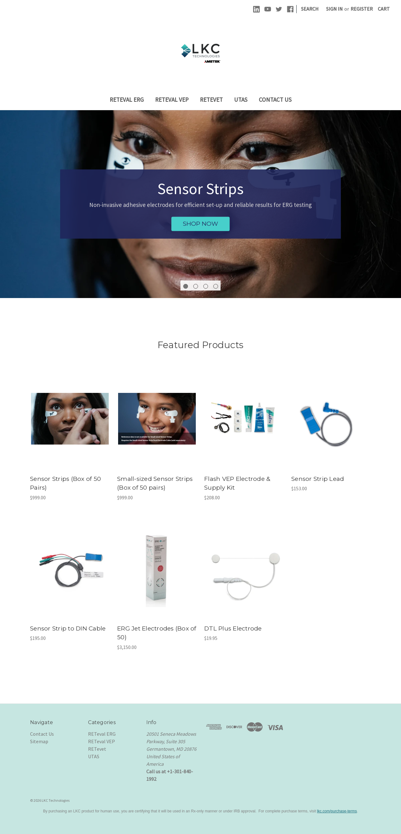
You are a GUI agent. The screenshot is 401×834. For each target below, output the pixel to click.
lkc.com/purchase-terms (337, 811)
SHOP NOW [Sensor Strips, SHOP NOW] (200, 223)
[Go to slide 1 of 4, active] (185, 286)
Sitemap (39, 741)
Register (362, 9)
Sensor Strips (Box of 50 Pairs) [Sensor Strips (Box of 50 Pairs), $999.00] (65, 483)
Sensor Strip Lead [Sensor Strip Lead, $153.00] (317, 478)
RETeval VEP (172, 99)
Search (310, 9)
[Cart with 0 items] (383, 9)
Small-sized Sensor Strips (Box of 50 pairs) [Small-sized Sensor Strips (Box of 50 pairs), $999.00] (155, 483)
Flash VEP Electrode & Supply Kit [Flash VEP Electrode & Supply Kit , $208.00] (237, 483)
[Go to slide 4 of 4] (215, 286)
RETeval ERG (127, 99)
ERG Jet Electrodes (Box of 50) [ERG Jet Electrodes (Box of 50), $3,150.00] (156, 633)
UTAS (240, 99)
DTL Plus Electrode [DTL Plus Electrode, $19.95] (233, 628)
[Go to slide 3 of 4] (205, 286)
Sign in (334, 9)
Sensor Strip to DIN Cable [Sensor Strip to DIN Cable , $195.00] (68, 628)
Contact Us (275, 99)
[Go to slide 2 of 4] (195, 286)
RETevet (211, 99)
